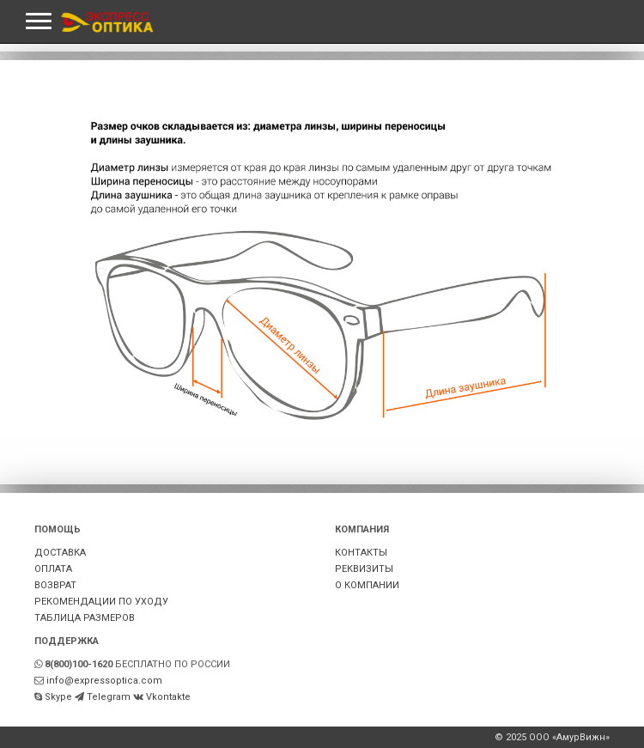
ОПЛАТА (53, 569)
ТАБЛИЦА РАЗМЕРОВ (84, 617)
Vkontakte (168, 696)
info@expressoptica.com (104, 680)
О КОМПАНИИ (367, 585)
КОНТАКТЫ (361, 552)
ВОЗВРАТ (55, 585)
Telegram (109, 696)
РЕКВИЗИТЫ (364, 569)
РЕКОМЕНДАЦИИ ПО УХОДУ (101, 601)
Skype (58, 696)
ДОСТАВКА (60, 552)
